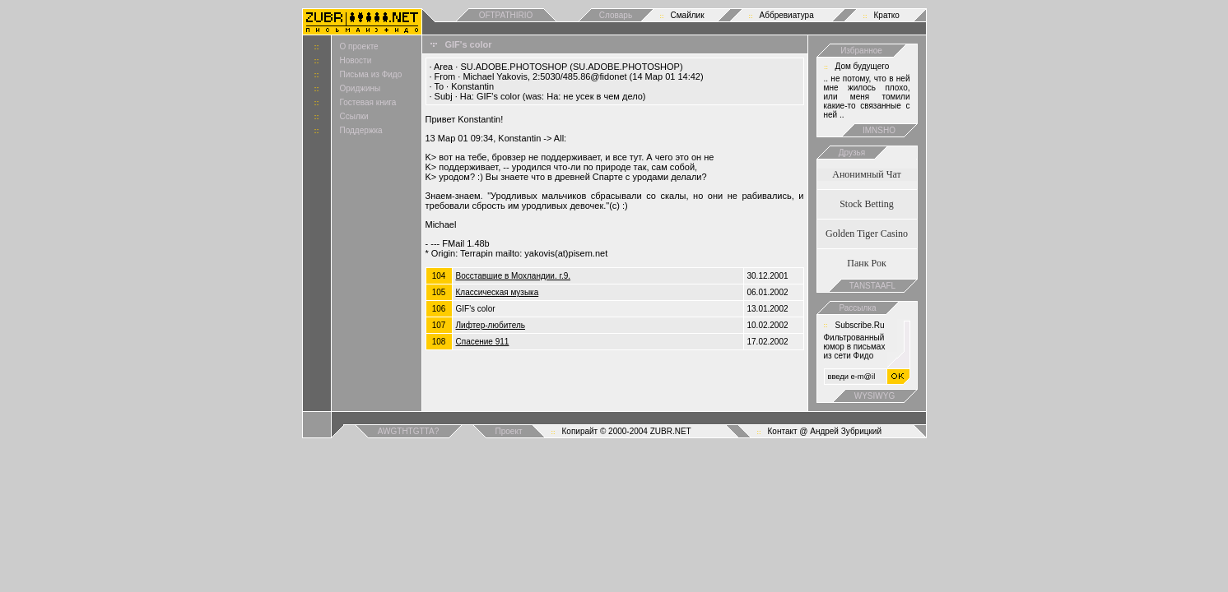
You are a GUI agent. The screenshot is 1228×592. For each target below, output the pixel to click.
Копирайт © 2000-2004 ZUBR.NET (626, 431)
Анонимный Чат (866, 174)
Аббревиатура (787, 15)
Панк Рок (866, 263)
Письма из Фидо (371, 74)
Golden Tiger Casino (867, 233)
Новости (356, 60)
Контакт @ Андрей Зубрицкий (825, 431)
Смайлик (688, 15)
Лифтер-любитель (490, 325)
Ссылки (354, 116)
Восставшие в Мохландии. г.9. (513, 275)
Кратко (887, 15)
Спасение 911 (482, 341)
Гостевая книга (368, 102)
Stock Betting (867, 204)
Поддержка (361, 130)
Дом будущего (862, 66)
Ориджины (360, 88)
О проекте (359, 46)
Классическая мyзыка (497, 292)
